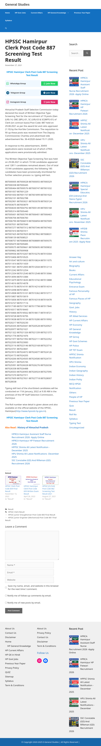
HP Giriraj (74, 336)
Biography (74, 265)
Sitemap (9, 676)
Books (72, 270)
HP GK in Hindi (12, 654)
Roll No (73, 414)
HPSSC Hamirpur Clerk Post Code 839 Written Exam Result (31, 490)
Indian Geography (78, 370)
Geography (75, 302)
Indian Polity (75, 379)
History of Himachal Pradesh (32, 427)
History (73, 311)
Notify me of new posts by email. (24, 602)
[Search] (87, 53)
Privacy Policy (12, 667)
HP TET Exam (76, 350)
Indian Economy (77, 366)
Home (7, 13)
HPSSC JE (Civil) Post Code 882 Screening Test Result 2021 (48, 490)
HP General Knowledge (60, 13)
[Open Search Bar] (6, 28)
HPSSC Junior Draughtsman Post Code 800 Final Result (31, 515)
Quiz (71, 405)
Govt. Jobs (74, 307)
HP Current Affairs (78, 320)
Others (72, 392)
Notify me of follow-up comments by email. (29, 595)
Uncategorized (76, 427)
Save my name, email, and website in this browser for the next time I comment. (33, 587)
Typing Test (75, 423)
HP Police (74, 345)
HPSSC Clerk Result (16, 512)
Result (10, 509)
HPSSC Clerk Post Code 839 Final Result (12, 488)
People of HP (75, 396)
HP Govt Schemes (78, 341)
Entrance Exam (76, 286)
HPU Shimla (75, 361)
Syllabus (8, 20)
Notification (75, 388)
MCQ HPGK (75, 383)
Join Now (49, 83)
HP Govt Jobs (20, 13)
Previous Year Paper (82, 13)
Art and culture (76, 261)
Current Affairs (37, 13)
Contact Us (10, 632)
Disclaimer (10, 637)
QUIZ (7, 672)
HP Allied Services (78, 316)
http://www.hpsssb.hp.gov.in (30, 411)
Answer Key (75, 257)
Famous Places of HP (79, 298)
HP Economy (75, 324)
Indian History (76, 375)
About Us (9, 628)
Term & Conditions (14, 685)
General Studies (17, 4)
